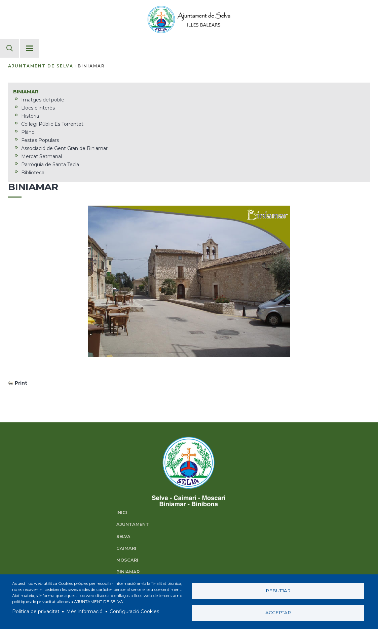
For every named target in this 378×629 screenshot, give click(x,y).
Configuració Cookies (134, 611)
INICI (121, 512)
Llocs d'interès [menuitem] (38, 108)
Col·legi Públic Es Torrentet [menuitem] (52, 124)
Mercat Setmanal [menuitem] (41, 156)
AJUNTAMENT (132, 524)
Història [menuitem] (30, 116)
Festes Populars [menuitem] (40, 140)
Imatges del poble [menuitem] (42, 100)
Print (21, 383)
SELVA (123, 536)
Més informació (84, 611)
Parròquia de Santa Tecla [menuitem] (50, 164)
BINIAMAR (128, 571)
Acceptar (278, 612)
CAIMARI (126, 548)
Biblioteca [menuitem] (32, 173)
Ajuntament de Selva (40, 65)
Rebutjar (278, 590)
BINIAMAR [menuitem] (25, 92)
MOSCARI (127, 560)
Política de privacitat (36, 611)
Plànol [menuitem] (28, 132)
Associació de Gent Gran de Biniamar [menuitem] (64, 148)
